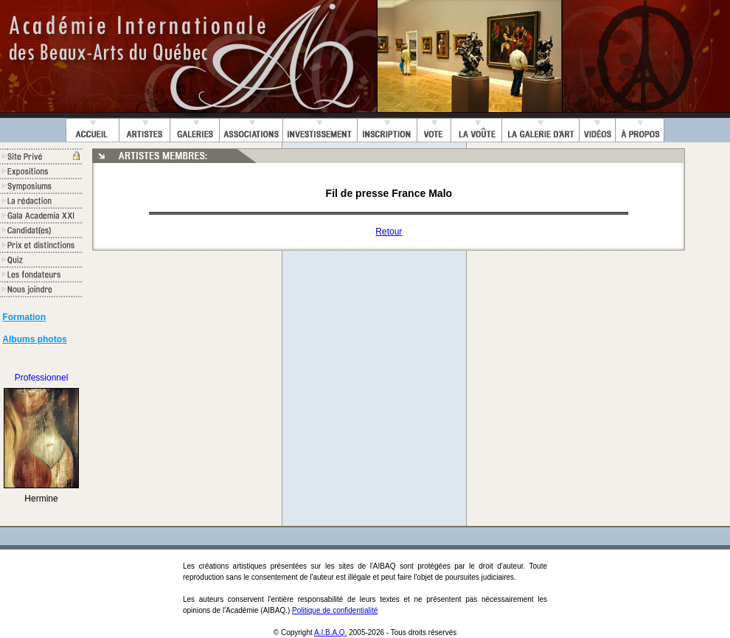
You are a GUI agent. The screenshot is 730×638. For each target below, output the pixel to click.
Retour (388, 231)
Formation (24, 317)
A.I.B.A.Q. (330, 632)
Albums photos (34, 339)
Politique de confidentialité (335, 610)
